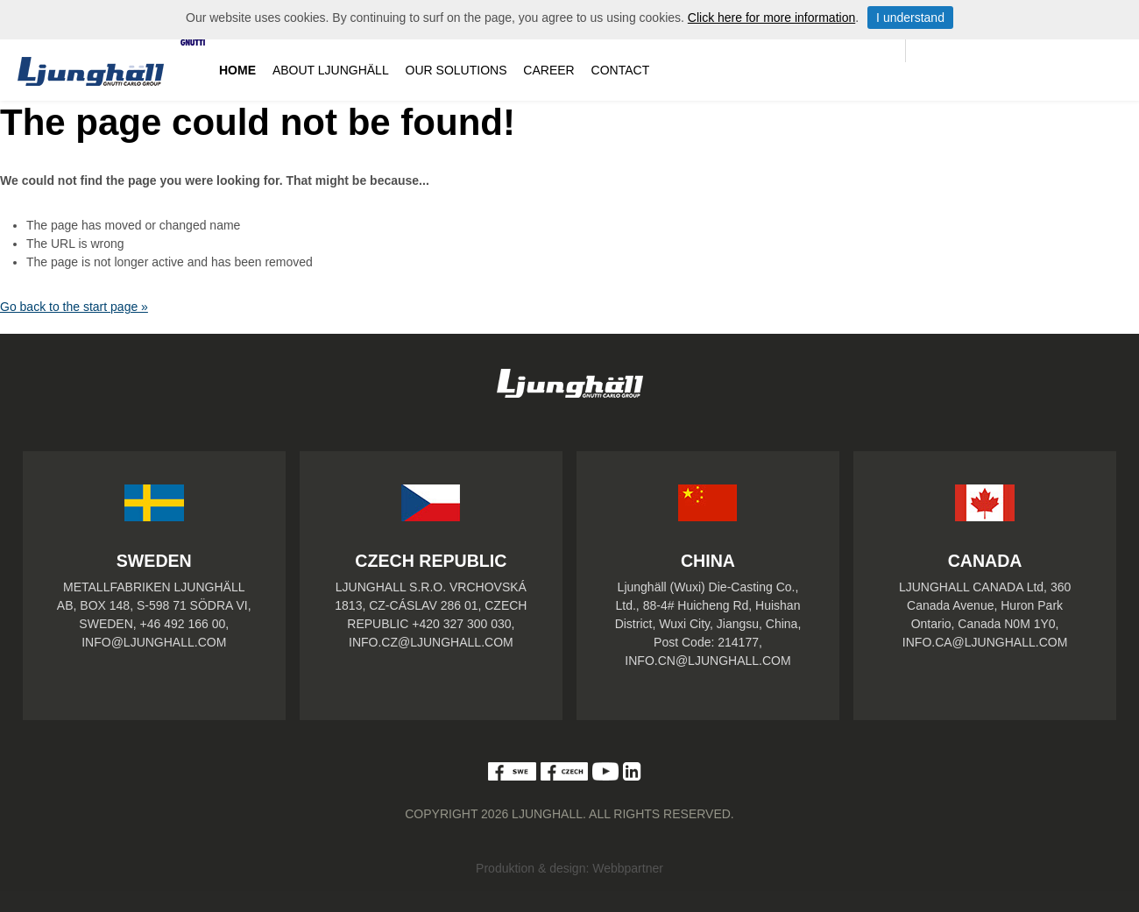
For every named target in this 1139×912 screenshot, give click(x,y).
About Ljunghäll (330, 70)
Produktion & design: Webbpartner (569, 868)
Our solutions (456, 70)
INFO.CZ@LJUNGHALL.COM (431, 642)
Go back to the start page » (74, 307)
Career (548, 70)
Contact (620, 70)
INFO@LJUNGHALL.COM (153, 642)
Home (237, 70)
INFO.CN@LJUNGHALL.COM (707, 661)
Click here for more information (771, 18)
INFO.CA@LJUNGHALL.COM (984, 642)
